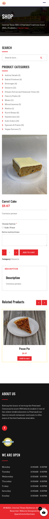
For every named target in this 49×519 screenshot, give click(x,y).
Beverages (9, 83)
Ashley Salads (11, 75)
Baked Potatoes (12, 79)
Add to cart (29, 252)
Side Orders (10, 121)
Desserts (9, 87)
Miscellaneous (11, 104)
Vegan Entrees (11, 129)
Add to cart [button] (24, 358)
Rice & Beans (10, 112)
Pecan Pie (24, 349)
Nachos (8, 108)
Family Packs (11, 96)
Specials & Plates (13, 125)
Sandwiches (10, 117)
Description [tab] (11, 269)
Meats (7, 100)
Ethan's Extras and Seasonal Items (21, 92)
